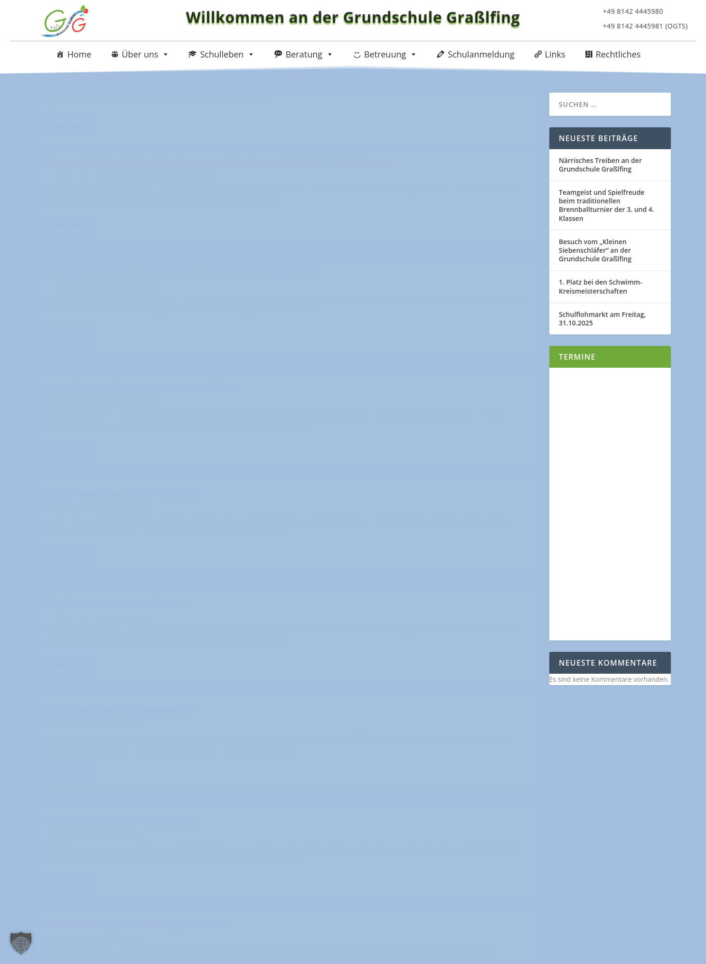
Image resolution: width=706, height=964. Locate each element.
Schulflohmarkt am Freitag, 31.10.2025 (121, 377)
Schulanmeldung (481, 54)
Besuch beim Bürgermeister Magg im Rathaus (136, 638)
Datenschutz (585, 846)
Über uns (146, 54)
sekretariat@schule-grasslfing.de (121, 894)
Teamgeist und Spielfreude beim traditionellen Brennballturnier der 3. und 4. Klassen (395, 112)
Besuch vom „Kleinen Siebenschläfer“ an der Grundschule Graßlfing (133, 242)
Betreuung (391, 54)
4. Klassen (395, 131)
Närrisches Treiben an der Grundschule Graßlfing (143, 107)
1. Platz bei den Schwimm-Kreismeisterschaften (397, 247)
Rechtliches (618, 54)
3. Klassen (366, 131)
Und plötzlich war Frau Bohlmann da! (119, 508)
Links (555, 54)
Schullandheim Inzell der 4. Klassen (372, 377)
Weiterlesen (69, 192)
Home (79, 54)
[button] (21, 943)
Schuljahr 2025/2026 (123, 121)
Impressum (582, 817)
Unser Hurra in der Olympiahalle (367, 638)
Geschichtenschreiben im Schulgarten (377, 508)
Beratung (309, 54)
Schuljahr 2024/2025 (110, 522)
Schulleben (227, 54)
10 (507, 765)
